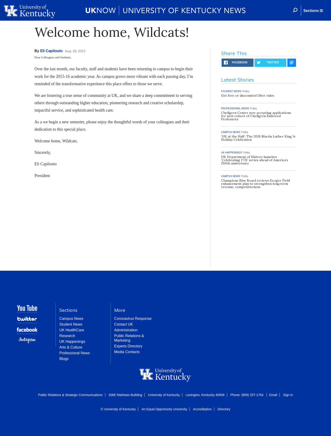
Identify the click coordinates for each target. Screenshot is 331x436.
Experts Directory (128, 346)
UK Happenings (72, 341)
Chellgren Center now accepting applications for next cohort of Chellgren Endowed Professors (256, 116)
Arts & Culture (70, 347)
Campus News (71, 319)
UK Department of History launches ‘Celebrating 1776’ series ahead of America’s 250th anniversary (254, 160)
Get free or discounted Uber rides (247, 95)
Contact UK (123, 324)
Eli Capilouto (51, 51)
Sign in (288, 395)
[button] (313, 10)
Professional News (74, 353)
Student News (70, 324)
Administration (125, 330)
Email (273, 395)
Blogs (63, 359)
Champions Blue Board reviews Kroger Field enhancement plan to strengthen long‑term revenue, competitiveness (255, 183)
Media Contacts (127, 352)
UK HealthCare (71, 330)
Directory (223, 409)
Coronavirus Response (133, 319)
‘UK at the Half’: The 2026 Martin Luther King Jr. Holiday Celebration (258, 138)
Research (67, 336)
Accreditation (202, 409)
